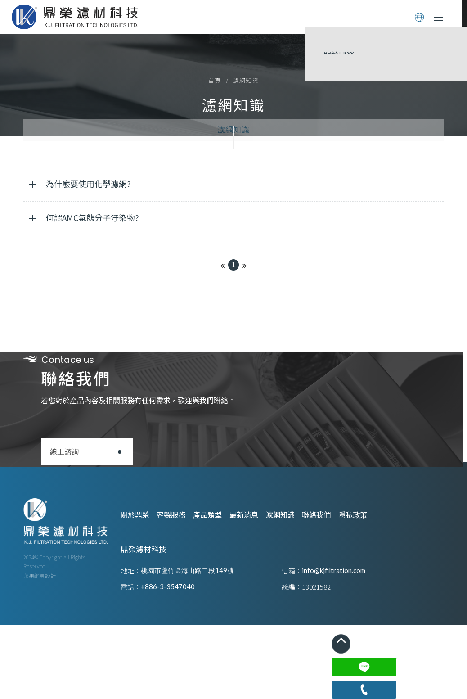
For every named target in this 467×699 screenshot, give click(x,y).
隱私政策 (406, 602)
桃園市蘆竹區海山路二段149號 (193, 655)
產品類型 (230, 602)
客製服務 (186, 602)
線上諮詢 (82, 531)
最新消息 (274, 602)
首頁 (214, 101)
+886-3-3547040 (174, 671)
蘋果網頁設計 (39, 673)
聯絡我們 (362, 602)
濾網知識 (233, 181)
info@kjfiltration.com (333, 655)
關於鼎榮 (142, 602)
